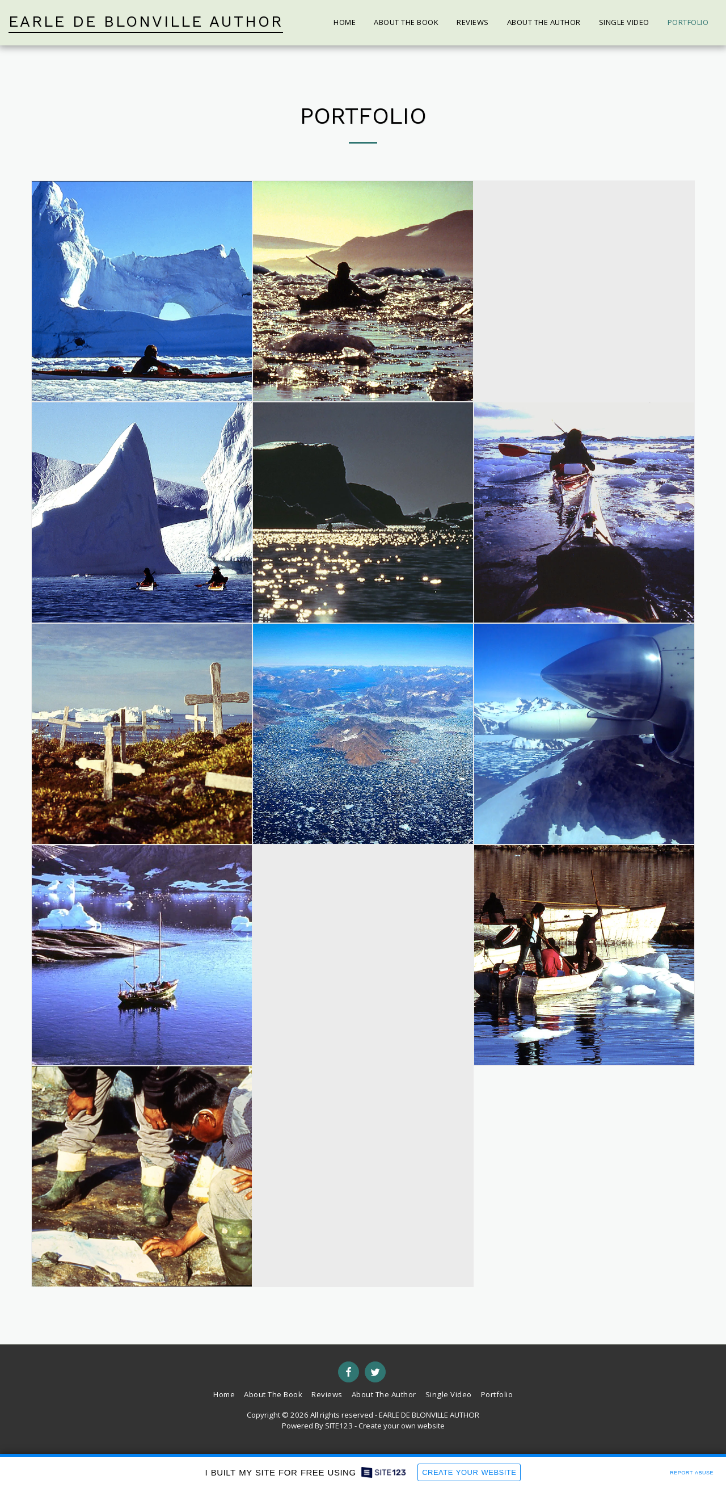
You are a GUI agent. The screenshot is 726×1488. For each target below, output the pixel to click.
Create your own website (401, 1425)
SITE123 (339, 1425)
